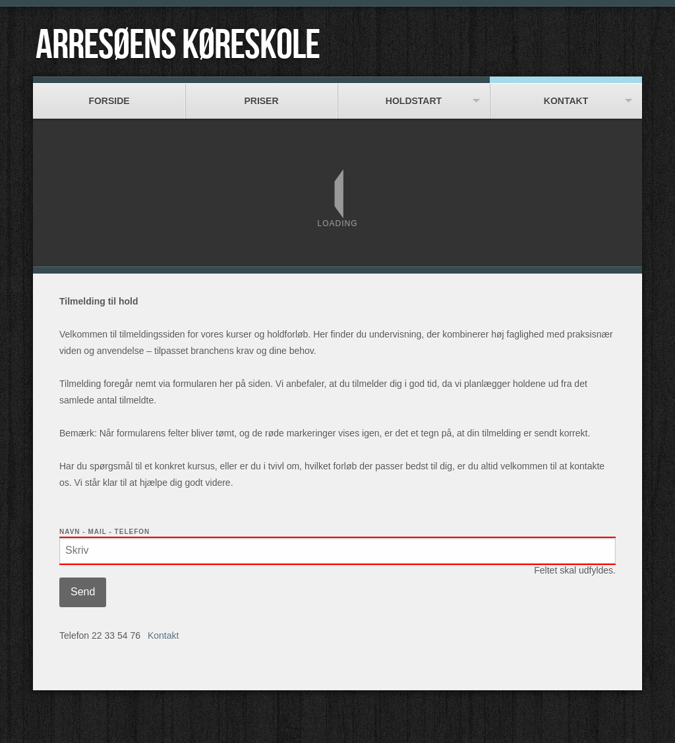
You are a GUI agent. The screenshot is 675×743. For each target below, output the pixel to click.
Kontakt (566, 94)
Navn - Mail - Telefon (104, 531)
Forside (109, 94)
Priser (261, 94)
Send (83, 591)
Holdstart (414, 94)
